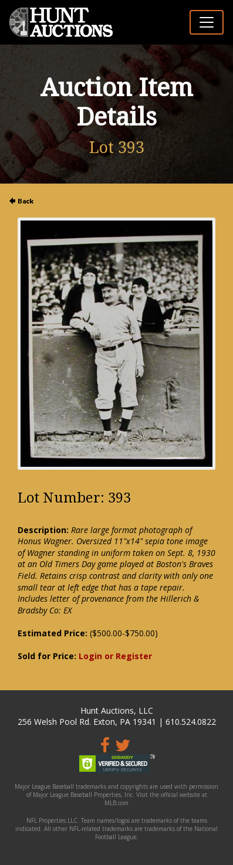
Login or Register (115, 656)
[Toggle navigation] (207, 22)
